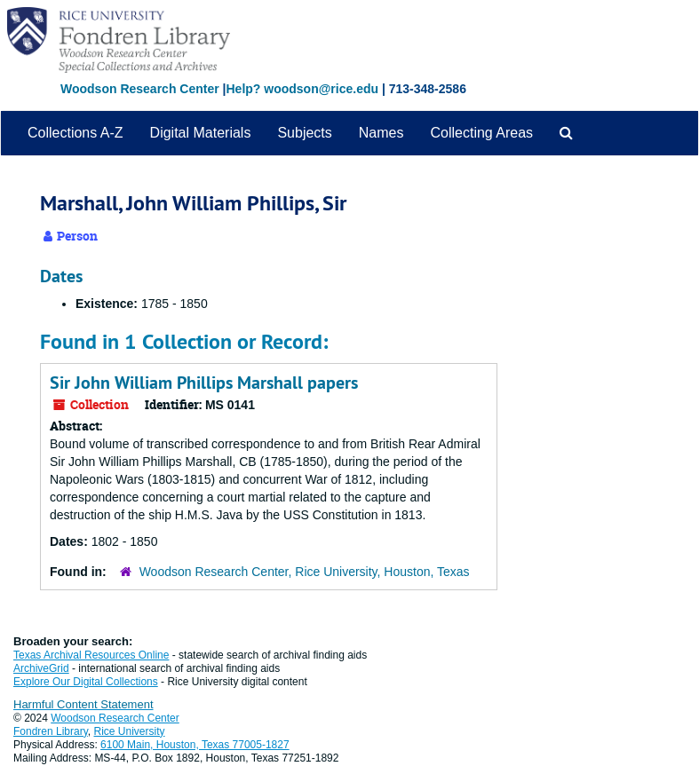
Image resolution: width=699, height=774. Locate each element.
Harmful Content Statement (83, 704)
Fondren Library (50, 731)
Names (381, 132)
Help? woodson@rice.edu (302, 89)
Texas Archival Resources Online (91, 655)
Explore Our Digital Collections (85, 681)
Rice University (129, 731)
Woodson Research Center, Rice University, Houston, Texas (304, 572)
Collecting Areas (481, 132)
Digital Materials (200, 132)
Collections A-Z (75, 132)
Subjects (304, 132)
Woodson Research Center (139, 89)
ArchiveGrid (41, 668)
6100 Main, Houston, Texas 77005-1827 (195, 744)
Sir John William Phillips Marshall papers (204, 382)
